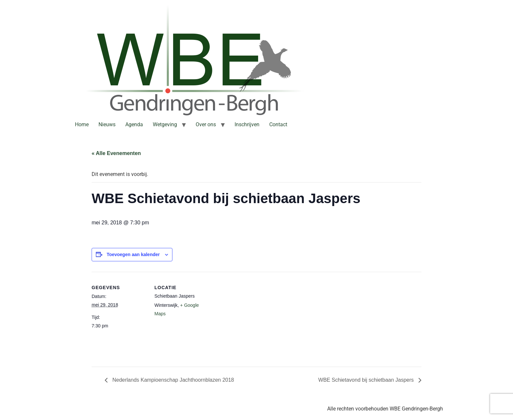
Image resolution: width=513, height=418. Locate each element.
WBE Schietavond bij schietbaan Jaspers (366, 380)
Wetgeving (165, 124)
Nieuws (106, 124)
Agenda (134, 124)
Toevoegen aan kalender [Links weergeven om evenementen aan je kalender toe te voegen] (133, 254)
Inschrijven (247, 124)
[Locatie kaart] (251, 317)
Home (82, 124)
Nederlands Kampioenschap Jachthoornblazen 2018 (172, 380)
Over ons (206, 124)
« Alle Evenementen (116, 153)
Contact (278, 124)
